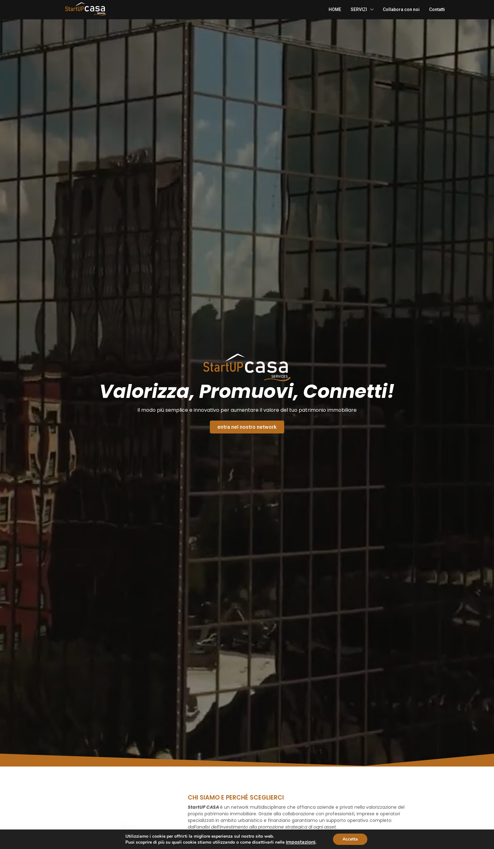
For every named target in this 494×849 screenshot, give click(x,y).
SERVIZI (359, 9)
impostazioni (300, 842)
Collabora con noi (401, 9)
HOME (335, 9)
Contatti (437, 9)
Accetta (350, 839)
